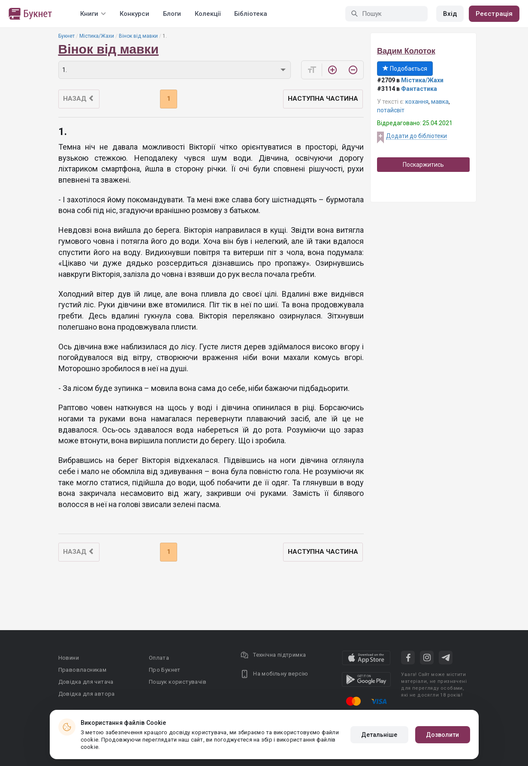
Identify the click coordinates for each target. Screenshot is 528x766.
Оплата (159, 658)
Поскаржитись (423, 164)
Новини (68, 658)
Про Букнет (165, 670)
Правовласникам (82, 670)
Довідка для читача (86, 682)
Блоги (172, 14)
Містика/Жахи (96, 36)
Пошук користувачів (177, 682)
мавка (440, 101)
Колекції (207, 14)
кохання (416, 101)
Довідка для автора (86, 694)
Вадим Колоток (406, 51)
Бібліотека (250, 14)
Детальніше (379, 734)
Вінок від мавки (138, 36)
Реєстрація (494, 14)
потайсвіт (390, 110)
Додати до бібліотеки (416, 135)
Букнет (66, 36)
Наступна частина (323, 98)
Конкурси (134, 14)
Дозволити (442, 734)
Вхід (450, 14)
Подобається (405, 68)
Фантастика (419, 88)
